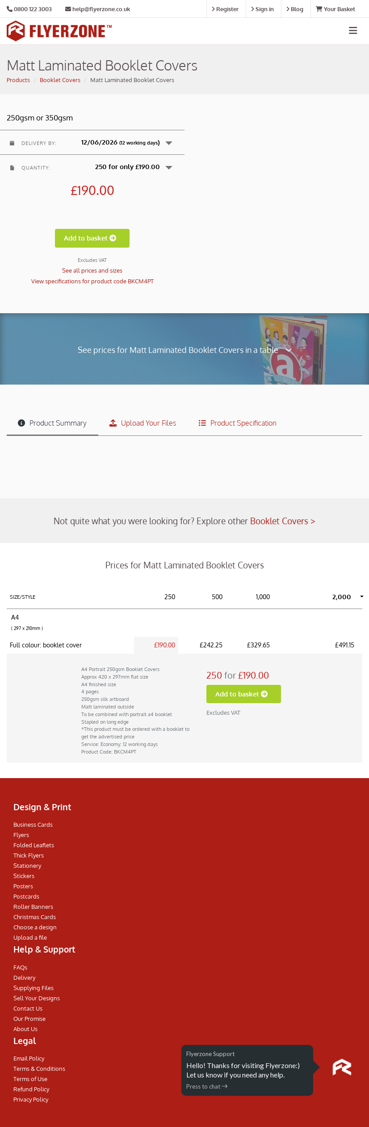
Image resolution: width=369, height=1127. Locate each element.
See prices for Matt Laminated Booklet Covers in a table (185, 349)
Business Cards (33, 824)
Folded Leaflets (33, 845)
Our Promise (29, 1018)
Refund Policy (31, 1089)
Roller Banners (33, 906)
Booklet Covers (60, 79)
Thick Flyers (28, 855)
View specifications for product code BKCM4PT (92, 281)
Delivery (24, 977)
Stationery (27, 865)
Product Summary (52, 422)
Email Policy (28, 1058)
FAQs (20, 967)
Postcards (26, 896)
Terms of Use (30, 1078)
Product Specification (238, 422)
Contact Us (27, 1008)
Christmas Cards (34, 916)
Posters (23, 886)
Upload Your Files (142, 422)
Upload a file (30, 937)
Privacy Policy (30, 1099)
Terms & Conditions (39, 1068)
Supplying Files (33, 987)
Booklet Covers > (282, 520)
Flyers (21, 834)
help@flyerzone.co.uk (97, 8)
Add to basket (92, 238)
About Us (25, 1028)
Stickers (23, 875)
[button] (92, 142)
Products (18, 79)
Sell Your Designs (36, 998)
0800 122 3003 (33, 8)
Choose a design (35, 927)
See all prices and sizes (92, 270)
